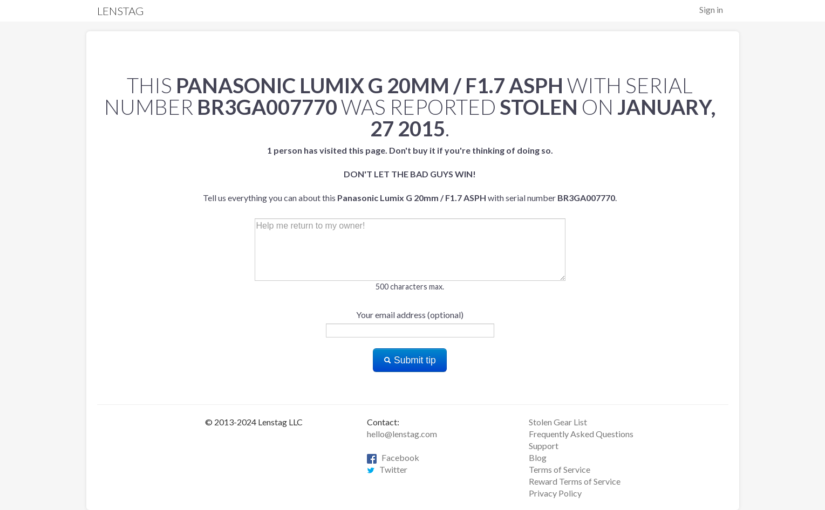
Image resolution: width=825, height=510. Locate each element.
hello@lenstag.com (402, 434)
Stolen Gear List (558, 422)
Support (543, 445)
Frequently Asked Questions (581, 434)
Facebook (393, 457)
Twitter (387, 469)
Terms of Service (559, 469)
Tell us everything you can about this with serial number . (410, 174)
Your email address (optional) (409, 314)
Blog (538, 457)
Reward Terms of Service (575, 481)
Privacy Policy (555, 493)
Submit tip (410, 360)
